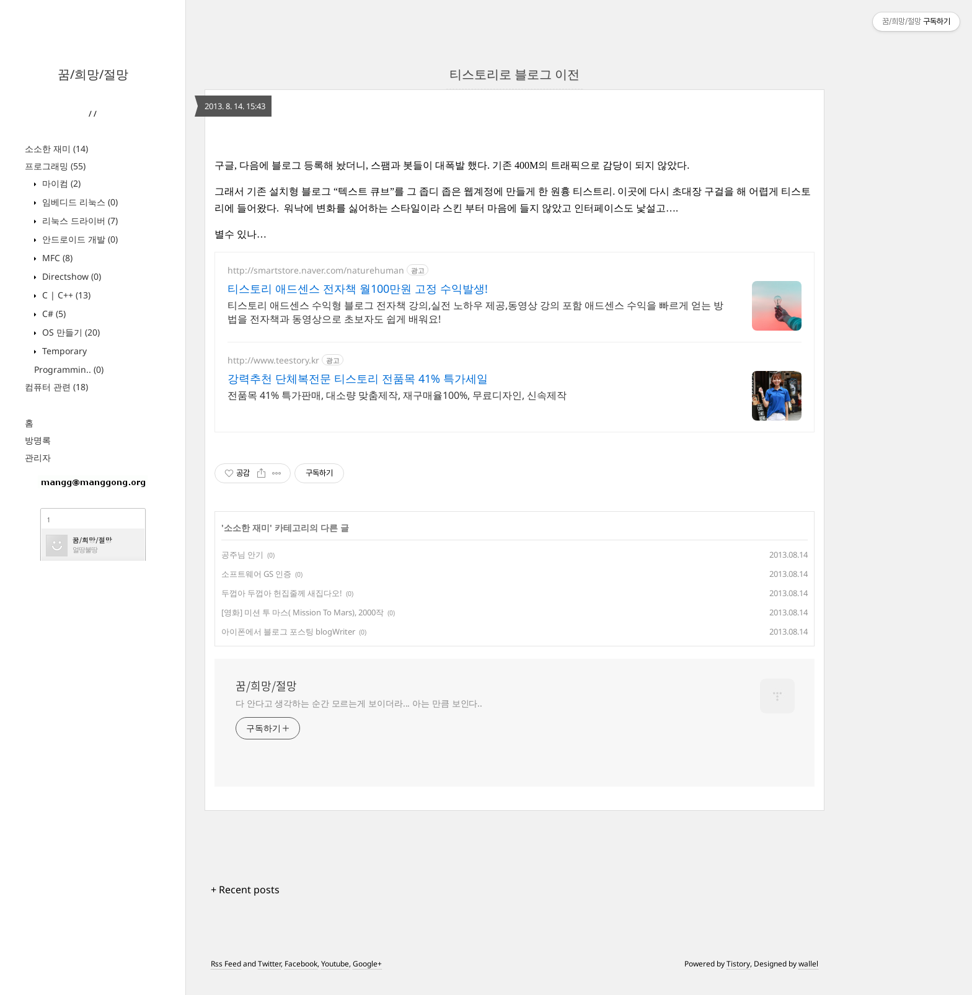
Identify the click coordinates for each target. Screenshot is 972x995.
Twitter (269, 963)
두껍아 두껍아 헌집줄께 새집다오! (281, 593)
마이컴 (60, 183)
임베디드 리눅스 (79, 202)
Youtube (335, 963)
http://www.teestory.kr (273, 360)
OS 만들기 (70, 332)
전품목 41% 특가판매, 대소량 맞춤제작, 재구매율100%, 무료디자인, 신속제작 (397, 395)
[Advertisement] (92, 747)
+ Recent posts (245, 889)
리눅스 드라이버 (79, 220)
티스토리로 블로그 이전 (514, 74)
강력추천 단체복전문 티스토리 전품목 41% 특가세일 (358, 378)
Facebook (301, 963)
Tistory (738, 963)
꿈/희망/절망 (93, 74)
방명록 (38, 440)
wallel (808, 963)
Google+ (367, 963)
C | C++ (65, 295)
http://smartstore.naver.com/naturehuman (316, 270)
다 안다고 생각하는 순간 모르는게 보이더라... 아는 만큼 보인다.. (359, 703)
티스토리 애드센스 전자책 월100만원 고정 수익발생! (358, 288)
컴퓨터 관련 (56, 387)
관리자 (38, 457)
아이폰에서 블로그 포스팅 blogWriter (288, 631)
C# (53, 313)
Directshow (70, 276)
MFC (56, 258)
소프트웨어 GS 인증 (256, 573)
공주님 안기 (242, 554)
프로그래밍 (55, 166)
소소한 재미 (56, 148)
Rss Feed (226, 963)
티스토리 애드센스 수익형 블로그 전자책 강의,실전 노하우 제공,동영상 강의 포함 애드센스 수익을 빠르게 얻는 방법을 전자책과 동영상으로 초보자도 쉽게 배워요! (475, 312)
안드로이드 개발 (79, 239)
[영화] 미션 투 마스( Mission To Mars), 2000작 (302, 612)
